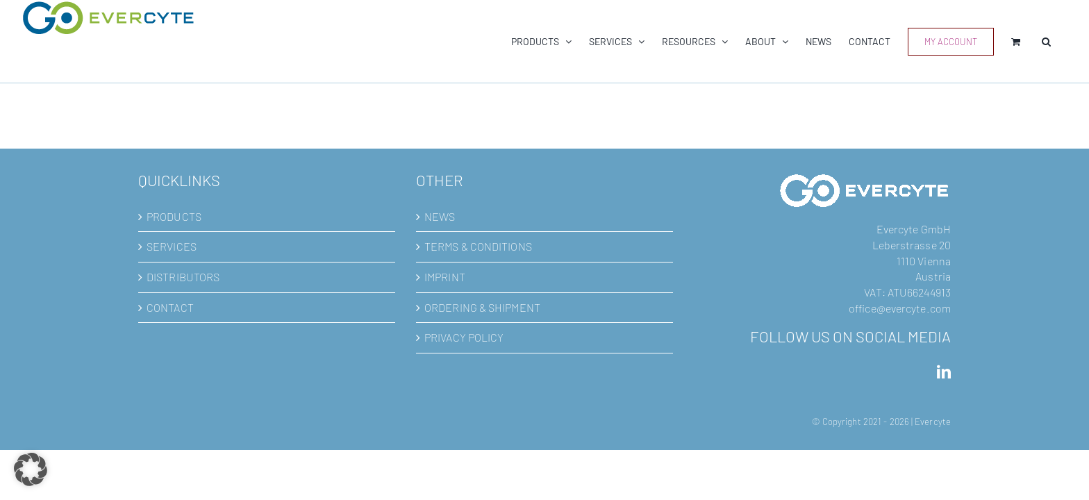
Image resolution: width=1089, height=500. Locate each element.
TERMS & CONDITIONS (478, 246)
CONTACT (170, 307)
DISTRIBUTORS (183, 276)
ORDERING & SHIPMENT (482, 307)
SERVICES (172, 246)
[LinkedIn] (944, 372)
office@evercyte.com (900, 308)
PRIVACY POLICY (464, 337)
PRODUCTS (174, 216)
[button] (1063, 41)
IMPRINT (444, 276)
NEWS (439, 216)
